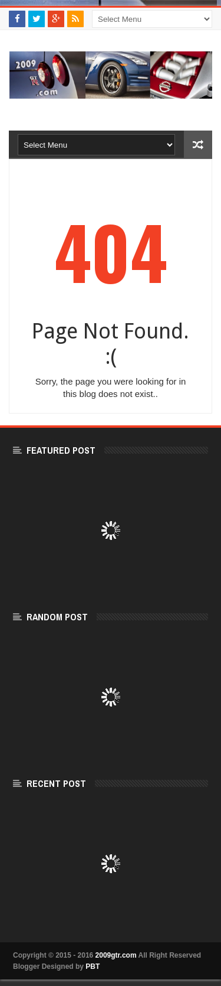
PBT (92, 966)
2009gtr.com (116, 955)
